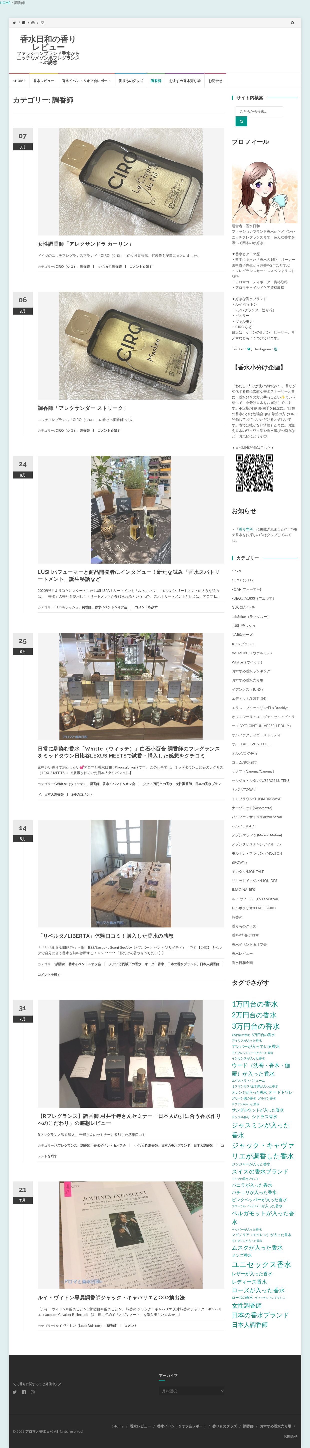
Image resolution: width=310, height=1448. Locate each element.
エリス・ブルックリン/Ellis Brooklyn (260, 707)
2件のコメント (82, 794)
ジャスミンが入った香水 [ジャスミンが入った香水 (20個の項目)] (261, 1130)
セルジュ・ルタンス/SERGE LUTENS (261, 780)
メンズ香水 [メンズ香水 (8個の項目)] (242, 1255)
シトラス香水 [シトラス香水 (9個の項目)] (264, 1116)
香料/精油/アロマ (245, 935)
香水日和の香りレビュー (48, 43)
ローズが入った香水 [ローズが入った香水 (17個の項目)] (258, 1290)
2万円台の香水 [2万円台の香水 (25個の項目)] (254, 1015)
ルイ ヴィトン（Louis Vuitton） (79, 1326)
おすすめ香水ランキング (251, 671)
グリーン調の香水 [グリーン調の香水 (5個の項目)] (244, 1098)
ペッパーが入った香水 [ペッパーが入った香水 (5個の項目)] (247, 1229)
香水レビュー (43, 80)
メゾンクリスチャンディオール (256, 844)
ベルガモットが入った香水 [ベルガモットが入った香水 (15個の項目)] (263, 1217)
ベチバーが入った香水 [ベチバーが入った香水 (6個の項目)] (265, 1206)
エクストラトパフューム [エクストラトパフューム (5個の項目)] (248, 1080)
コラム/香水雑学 (245, 762)
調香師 (156, 80)
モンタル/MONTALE (248, 871)
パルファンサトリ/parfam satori (257, 817)
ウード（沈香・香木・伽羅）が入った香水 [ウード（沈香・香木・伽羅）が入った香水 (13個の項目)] (261, 1069)
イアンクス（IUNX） (248, 689)
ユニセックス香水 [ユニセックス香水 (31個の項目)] (261, 1264)
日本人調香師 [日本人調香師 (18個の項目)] (250, 1324)
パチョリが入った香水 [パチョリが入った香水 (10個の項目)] (254, 1192)
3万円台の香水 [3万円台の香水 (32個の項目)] (256, 1026)
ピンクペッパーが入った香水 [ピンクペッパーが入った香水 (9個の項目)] (259, 1199)
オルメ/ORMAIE (245, 753)
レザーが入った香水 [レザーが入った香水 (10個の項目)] (252, 1273)
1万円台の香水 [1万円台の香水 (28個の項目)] (255, 1004)
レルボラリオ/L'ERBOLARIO (254, 908)
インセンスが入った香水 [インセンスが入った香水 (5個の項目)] (248, 1058)
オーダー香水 (154, 964)
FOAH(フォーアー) (246, 589)
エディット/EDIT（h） (250, 698)
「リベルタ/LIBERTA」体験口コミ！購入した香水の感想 (106, 936)
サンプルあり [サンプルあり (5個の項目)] (241, 1117)
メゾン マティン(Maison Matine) (257, 835)
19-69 (236, 571)
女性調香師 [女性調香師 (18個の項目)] (247, 1305)
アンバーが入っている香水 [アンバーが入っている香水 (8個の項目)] (256, 1046)
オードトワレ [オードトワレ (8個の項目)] (281, 1092)
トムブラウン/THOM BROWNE (256, 799)
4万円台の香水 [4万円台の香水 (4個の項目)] (241, 1035)
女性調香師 (113, 267)
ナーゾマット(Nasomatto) (252, 808)
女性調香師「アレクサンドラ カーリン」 (86, 244)
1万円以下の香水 (129, 964)
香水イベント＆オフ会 (111, 607)
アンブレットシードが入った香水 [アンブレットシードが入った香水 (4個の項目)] (252, 1052)
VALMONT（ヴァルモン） (253, 653)
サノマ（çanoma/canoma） (254, 771)
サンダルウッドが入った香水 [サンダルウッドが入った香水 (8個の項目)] (258, 1109)
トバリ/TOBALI (244, 789)
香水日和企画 (242, 962)
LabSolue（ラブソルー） (251, 616)
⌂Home (19, 80)
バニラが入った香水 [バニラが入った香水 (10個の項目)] (252, 1185)
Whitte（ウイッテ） (70, 784)
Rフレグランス (66, 1145)
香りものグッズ (131, 80)
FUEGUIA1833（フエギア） (254, 598)
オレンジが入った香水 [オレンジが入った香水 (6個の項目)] (249, 1092)
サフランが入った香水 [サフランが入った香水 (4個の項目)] (245, 1104)
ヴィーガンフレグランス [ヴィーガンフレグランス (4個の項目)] (270, 1297)
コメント (130, 1326)
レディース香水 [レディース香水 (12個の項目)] (249, 1282)
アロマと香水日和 (39, 1431)
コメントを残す (140, 267)
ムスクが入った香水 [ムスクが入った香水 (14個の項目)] (257, 1247)
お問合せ (215, 80)
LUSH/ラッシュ (66, 607)
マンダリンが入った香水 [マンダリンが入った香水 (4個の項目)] (247, 1240)
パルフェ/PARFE (245, 826)
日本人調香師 (54, 794)
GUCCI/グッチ (243, 607)
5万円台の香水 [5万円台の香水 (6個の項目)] (263, 1035)
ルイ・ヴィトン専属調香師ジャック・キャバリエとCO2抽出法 (111, 1298)
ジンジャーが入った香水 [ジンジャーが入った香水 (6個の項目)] (251, 1164)
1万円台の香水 (161, 784)
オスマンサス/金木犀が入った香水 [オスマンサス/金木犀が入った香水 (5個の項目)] (255, 1086)
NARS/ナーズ (242, 634)
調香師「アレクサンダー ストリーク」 (83, 408)
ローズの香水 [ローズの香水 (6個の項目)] (242, 1297)
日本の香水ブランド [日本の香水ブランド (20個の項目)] (260, 1315)
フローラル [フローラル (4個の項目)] (239, 1206)
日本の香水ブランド (182, 964)
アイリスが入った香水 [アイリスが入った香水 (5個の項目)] (247, 1040)
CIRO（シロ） (66, 267)
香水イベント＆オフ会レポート (86, 80)
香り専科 (246, 529)
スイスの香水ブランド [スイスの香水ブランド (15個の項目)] (260, 1171)
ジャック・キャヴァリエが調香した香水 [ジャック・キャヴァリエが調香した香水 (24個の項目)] (263, 1150)
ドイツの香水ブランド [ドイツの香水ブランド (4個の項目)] (245, 1178)
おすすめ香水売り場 (185, 80)
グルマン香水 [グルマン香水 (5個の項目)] (267, 1098)
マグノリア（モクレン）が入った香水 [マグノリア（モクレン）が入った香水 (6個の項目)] (261, 1235)
